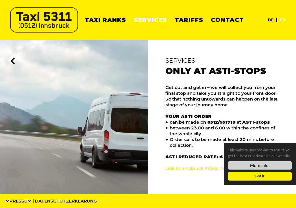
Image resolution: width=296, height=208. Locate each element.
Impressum (18, 201)
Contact (227, 19)
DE (271, 20)
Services (150, 19)
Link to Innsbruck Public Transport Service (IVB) (218, 168)
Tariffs (189, 19)
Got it (259, 176)
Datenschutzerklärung (66, 201)
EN (283, 20)
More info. (260, 165)
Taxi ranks (105, 19)
